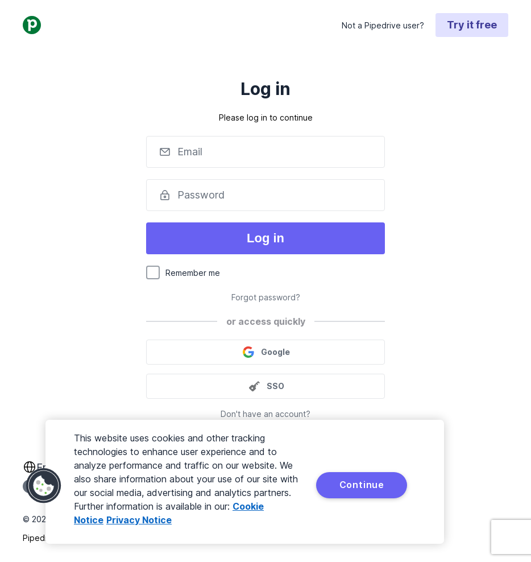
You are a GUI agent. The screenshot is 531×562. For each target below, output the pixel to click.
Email (189, 152)
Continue (361, 484)
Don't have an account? (265, 414)
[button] (44, 486)
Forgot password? (265, 297)
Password (201, 195)
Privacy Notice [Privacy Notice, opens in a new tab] (139, 520)
